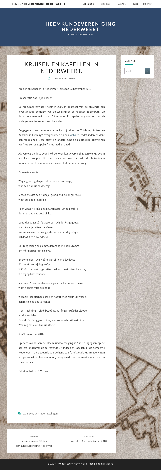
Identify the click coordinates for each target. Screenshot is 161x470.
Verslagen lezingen (46, 413)
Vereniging (88, 4)
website (74, 135)
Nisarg (109, 463)
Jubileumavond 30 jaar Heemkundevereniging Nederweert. (34, 441)
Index (135, 4)
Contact (147, 4)
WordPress (87, 463)
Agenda (122, 4)
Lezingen (27, 413)
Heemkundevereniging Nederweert (37, 4)
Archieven (106, 4)
